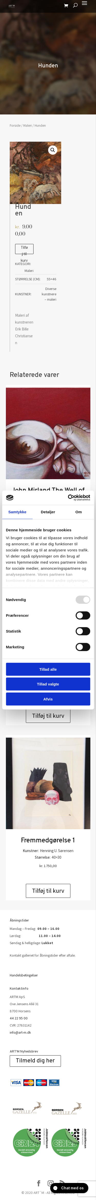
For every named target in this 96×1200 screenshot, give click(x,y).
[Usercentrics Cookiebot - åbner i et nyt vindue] (68, 497)
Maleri (27, 125)
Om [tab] (79, 511)
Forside (15, 125)
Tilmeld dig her (35, 1061)
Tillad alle (48, 669)
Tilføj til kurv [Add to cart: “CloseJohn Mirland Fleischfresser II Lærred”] (48, 716)
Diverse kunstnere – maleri (49, 294)
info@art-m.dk (20, 1032)
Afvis (48, 699)
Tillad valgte (48, 684)
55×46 (51, 279)
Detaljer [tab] (48, 511)
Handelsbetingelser (24, 975)
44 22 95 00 (19, 1018)
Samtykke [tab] (17, 511)
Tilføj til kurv (24, 249)
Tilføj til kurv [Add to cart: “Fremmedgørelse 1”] (48, 891)
